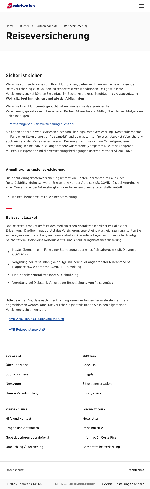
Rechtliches (136, 470)
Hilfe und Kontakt (18, 418)
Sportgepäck (92, 393)
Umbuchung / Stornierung (24, 447)
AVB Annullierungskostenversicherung (36, 319)
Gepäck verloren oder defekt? (27, 437)
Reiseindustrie (93, 428)
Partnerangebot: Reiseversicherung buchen (42, 124)
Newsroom (14, 383)
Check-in (89, 365)
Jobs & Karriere (17, 374)
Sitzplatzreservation (97, 383)
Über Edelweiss (17, 365)
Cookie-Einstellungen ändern (123, 484)
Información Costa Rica (99, 437)
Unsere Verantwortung (22, 393)
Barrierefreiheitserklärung (101, 447)
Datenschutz (15, 470)
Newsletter (90, 418)
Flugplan (89, 374)
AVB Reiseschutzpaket (27, 329)
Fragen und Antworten (22, 428)
